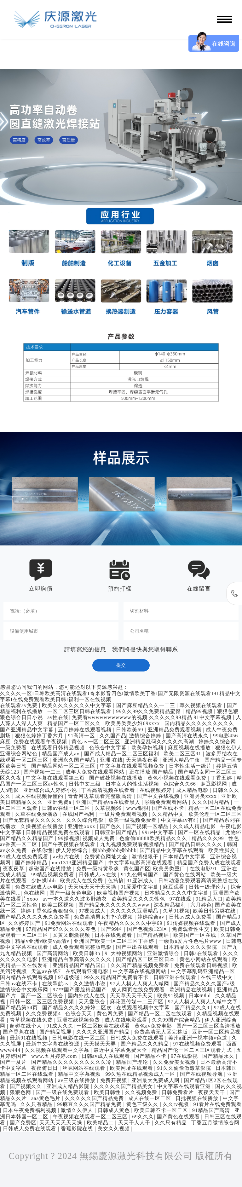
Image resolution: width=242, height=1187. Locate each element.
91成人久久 (59, 1026)
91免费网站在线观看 (70, 923)
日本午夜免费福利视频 (30, 1110)
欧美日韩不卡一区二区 (161, 1110)
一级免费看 (14, 747)
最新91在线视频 (29, 1037)
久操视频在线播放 (42, 826)
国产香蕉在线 (20, 1031)
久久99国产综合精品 (177, 1020)
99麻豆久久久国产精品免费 (90, 1104)
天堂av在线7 (46, 971)
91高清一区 (82, 735)
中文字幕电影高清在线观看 (141, 862)
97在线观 (181, 899)
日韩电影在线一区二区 (79, 1037)
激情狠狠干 (146, 856)
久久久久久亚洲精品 (135, 910)
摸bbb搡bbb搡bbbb (114, 850)
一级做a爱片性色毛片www (191, 941)
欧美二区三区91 (183, 753)
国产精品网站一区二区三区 (64, 766)
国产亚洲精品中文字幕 (27, 729)
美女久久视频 (114, 1128)
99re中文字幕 (158, 832)
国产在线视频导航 (202, 1074)
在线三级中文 (217, 977)
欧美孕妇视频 (148, 747)
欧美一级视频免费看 (133, 820)
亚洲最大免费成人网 (156, 1080)
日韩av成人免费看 (191, 916)
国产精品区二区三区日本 (146, 959)
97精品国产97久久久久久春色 (62, 929)
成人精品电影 (193, 790)
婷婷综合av (151, 916)
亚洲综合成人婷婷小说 (50, 790)
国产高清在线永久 (188, 735)
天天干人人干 (135, 1122)
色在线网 (35, 893)
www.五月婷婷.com (54, 1056)
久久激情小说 (90, 983)
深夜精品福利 (170, 905)
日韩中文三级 (85, 784)
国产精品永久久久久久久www (114, 905)
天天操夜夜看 (143, 760)
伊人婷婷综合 (72, 850)
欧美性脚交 (222, 850)
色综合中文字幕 (108, 747)
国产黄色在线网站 (185, 874)
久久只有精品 (37, 1104)
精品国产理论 (133, 1062)
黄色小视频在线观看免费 (177, 778)
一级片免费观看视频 (124, 814)
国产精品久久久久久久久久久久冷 (72, 1062)
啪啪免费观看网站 (167, 802)
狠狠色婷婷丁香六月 (40, 735)
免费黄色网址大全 (106, 856)
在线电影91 (204, 868)
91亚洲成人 (141, 880)
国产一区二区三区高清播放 (208, 1026)
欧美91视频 (171, 995)
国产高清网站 (53, 953)
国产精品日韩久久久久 (196, 844)
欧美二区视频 (59, 905)
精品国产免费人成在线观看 (209, 862)
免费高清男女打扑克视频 (104, 916)
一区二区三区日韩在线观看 (80, 711)
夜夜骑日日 (45, 1068)
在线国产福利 (79, 814)
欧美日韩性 (108, 1092)
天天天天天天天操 (61, 1122)
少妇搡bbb (44, 880)
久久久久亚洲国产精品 (103, 1031)
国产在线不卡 (169, 808)
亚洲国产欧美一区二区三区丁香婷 (115, 941)
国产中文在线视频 (159, 796)
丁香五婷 (222, 778)
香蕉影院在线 (78, 1128)
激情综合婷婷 (146, 735)
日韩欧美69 (130, 729)
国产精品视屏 (153, 935)
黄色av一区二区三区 (96, 741)
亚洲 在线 (111, 760)
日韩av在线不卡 (19, 983)
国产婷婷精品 (32, 862)
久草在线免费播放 (37, 814)
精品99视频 (200, 711)
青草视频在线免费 (32, 1020)
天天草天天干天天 (132, 995)
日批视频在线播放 (198, 1098)
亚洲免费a (60, 802)
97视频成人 (92, 910)
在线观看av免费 (19, 705)
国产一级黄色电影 (71, 893)
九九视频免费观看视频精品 (133, 844)
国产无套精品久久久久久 (33, 820)
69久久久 (143, 1116)
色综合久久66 (181, 784)
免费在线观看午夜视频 (41, 741)
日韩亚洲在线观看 (175, 977)
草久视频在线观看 (202, 705)
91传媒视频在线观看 (192, 923)
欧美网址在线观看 (132, 1068)
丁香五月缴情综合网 (215, 1122)
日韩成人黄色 (114, 1110)
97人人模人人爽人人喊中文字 (203, 1001)
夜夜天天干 (212, 1092)
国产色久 (111, 826)
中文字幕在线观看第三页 (56, 778)
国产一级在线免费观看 (63, 1092)
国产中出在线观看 (138, 947)
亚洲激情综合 (164, 953)
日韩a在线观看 (202, 953)
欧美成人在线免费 (82, 880)
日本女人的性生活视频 (133, 784)
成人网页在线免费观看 (138, 989)
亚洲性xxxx (82, 826)
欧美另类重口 (170, 868)
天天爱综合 (92, 1001)
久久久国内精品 (211, 802)
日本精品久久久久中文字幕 (177, 893)
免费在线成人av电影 (40, 887)
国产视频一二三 (43, 772)
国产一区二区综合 (42, 995)
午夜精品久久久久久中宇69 (131, 923)
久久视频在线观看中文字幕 (58, 1050)
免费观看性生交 (191, 929)
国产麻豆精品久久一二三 (146, 705)
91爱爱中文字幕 (140, 887)
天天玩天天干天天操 (93, 887)
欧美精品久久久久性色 (139, 899)
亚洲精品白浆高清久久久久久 (77, 959)
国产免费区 (23, 1122)
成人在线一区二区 (150, 1098)
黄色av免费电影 (154, 1026)
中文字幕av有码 (180, 820)
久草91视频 (176, 910)
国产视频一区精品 (148, 826)
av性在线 (58, 717)
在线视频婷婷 (156, 790)
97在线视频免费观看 (198, 1043)
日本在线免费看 (114, 935)
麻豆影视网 (214, 784)
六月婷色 (201, 905)
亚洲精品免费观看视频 (175, 729)
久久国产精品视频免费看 (141, 965)
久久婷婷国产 (25, 923)
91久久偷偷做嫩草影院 (185, 1068)
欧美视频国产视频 (119, 893)
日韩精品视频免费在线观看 (59, 832)
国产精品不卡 (151, 1056)
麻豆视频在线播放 (190, 747)
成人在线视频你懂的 (40, 796)
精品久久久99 (209, 838)
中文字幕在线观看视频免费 (133, 766)
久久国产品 (113, 735)
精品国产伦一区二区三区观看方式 (192, 1050)
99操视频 (69, 838)
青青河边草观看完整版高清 (101, 796)
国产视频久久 (26, 1086)
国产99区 (112, 929)
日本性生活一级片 (191, 766)
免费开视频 (114, 1080)
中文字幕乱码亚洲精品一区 (204, 971)
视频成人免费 (99, 838)
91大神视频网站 (124, 953)
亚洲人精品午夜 (182, 760)
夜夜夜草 (14, 868)
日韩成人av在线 (98, 874)
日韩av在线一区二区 (67, 808)
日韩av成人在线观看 (106, 1056)
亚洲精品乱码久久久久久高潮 (160, 741)
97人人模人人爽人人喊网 (140, 983)
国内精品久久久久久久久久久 (200, 723)
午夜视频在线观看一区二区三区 (91, 1116)
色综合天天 (79, 1013)
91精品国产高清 (212, 1110)
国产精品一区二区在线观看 (161, 1013)
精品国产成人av (61, 753)
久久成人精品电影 (195, 826)
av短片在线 (67, 856)
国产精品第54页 (19, 1007)
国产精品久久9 (193, 1007)
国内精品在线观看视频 (27, 977)
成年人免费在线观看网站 (96, 772)
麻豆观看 (174, 887)
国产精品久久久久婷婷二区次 (77, 1007)
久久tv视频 (176, 1104)
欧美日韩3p (87, 953)
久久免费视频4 (44, 1013)
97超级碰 (69, 977)
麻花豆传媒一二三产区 (137, 1001)
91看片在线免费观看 (217, 1104)
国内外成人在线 (87, 995)
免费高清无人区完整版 (161, 1031)
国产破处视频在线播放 (116, 778)
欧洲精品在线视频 (192, 989)
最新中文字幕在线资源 (53, 1043)
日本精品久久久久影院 (191, 947)
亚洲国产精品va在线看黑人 (109, 802)
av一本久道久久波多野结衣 (75, 899)
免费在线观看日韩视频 (201, 965)
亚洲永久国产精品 (75, 760)
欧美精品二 (101, 1122)
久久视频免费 (142, 1092)
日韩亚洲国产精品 (117, 832)
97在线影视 (185, 1056)
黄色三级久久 (143, 1104)
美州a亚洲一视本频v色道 (198, 1037)
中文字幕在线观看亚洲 (184, 1086)
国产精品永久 (219, 1056)
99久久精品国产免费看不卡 (117, 977)
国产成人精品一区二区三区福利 (122, 753)
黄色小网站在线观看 (204, 959)
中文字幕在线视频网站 (140, 971)
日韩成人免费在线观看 (137, 1037)
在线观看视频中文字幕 (143, 1007)
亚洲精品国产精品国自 (80, 965)
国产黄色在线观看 (179, 1116)
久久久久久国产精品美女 (124, 1086)
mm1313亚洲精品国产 (78, 862)
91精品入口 (209, 899)
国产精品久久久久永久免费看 (35, 916)
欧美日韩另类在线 (215, 910)
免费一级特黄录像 (98, 868)
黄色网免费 (111, 1013)
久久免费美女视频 (175, 1062)
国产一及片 (14, 1062)
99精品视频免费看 (53, 874)
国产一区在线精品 (200, 832)
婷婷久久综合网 (218, 741)
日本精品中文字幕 (185, 856)
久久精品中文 (169, 814)
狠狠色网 (21, 1092)
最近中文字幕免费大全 (121, 1050)
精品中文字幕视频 (80, 1074)
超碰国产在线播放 (51, 868)
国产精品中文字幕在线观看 (172, 850)
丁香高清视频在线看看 (108, 790)
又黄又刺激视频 (72, 935)
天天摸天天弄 (101, 1043)
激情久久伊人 (78, 1110)
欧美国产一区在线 (195, 935)
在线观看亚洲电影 (88, 971)
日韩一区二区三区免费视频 (43, 1001)
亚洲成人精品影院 (68, 1086)
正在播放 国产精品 (152, 772)
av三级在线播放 (77, 1080)
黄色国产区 (137, 868)
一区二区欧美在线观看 (104, 1026)
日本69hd (200, 995)
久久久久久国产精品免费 (95, 1098)
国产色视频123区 (148, 929)
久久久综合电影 (85, 820)
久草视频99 (109, 808)
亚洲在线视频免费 (79, 1020)
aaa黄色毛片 (46, 1098)
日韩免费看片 (178, 1092)
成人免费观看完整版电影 (83, 947)
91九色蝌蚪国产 (140, 874)
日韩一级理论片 (208, 887)
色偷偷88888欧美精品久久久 (154, 838)
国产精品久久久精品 (145, 1043)
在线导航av (56, 983)
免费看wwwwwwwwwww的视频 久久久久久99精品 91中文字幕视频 (152, 717)
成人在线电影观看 (127, 1020)
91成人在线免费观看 (25, 856)
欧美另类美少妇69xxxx (133, 723)
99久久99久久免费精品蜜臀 (149, 711)
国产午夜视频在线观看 (69, 844)
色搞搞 (116, 880)
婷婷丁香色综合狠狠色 (48, 910)
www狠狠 (137, 808)
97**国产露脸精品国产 (80, 989)
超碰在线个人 (26, 1026)
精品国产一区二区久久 (74, 723)
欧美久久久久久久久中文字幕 (77, 705)
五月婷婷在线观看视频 (85, 729)
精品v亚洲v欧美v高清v (43, 941)
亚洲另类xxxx (201, 796)
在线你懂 (42, 850)
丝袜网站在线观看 (84, 1068)
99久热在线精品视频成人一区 (141, 1074)
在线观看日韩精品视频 (58, 747)
